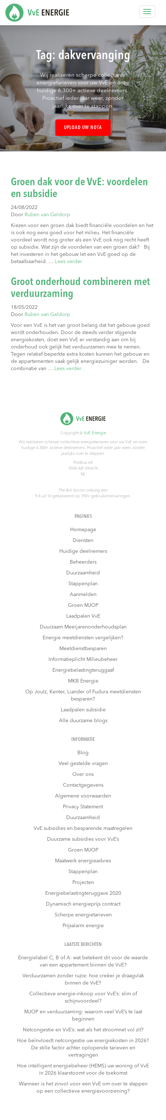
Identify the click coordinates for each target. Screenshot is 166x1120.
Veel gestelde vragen (83, 763)
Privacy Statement (83, 806)
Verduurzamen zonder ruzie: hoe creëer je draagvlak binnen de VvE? (83, 979)
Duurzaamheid (83, 572)
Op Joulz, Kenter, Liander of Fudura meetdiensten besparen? (83, 695)
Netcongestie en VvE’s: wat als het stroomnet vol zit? (83, 1029)
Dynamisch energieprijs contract (83, 904)
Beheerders (83, 562)
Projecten (83, 882)
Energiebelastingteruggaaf (83, 670)
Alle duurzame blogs (83, 720)
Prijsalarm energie (83, 925)
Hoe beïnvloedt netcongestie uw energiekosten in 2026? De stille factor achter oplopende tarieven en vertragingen (83, 1048)
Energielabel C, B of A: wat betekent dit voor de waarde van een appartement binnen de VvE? (83, 961)
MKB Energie (83, 681)
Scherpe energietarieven (83, 914)
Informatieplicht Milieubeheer (83, 659)
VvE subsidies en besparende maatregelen (83, 828)
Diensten (83, 540)
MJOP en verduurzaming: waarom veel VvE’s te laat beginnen (83, 1015)
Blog (83, 752)
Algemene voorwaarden (83, 796)
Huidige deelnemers (83, 551)
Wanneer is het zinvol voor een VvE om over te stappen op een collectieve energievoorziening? (83, 1087)
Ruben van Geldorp (47, 214)
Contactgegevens (83, 785)
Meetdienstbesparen (83, 648)
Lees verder (68, 261)
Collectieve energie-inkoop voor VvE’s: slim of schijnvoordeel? (83, 997)
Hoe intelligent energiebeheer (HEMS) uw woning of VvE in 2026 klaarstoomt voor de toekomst (83, 1069)
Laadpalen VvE (83, 616)
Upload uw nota (83, 127)
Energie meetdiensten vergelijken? (83, 637)
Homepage (83, 529)
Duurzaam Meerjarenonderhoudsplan (83, 627)
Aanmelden (83, 594)
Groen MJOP (83, 605)
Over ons (83, 774)
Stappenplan (83, 583)
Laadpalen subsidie (83, 709)
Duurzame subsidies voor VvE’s (83, 839)
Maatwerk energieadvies (83, 860)
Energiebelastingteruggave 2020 (83, 893)
